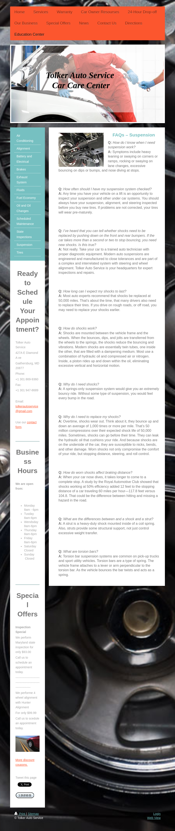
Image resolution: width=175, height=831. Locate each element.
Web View (154, 818)
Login (157, 814)
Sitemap (33, 814)
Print (20, 814)
